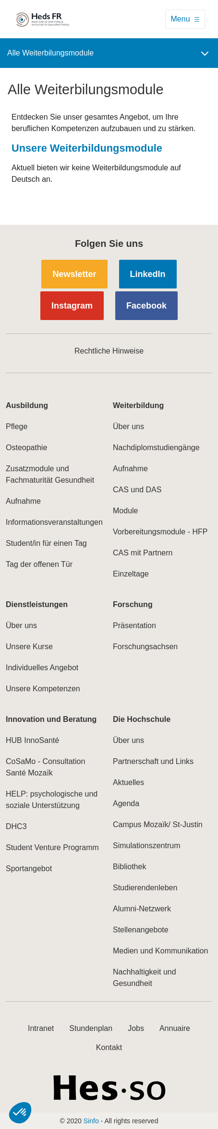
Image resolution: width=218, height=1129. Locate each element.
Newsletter (74, 274)
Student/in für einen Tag (46, 543)
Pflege (16, 426)
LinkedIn (148, 274)
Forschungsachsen (145, 646)
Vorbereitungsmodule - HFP (160, 532)
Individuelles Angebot (42, 668)
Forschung (133, 604)
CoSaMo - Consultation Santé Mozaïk (45, 767)
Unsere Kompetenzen (43, 689)
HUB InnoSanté (32, 740)
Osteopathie (26, 447)
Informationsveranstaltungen (54, 522)
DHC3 (16, 826)
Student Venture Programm (52, 847)
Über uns (128, 426)
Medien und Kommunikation (160, 951)
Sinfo (91, 1121)
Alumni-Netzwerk (142, 909)
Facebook (146, 305)
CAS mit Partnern (142, 553)
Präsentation (134, 625)
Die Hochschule (141, 719)
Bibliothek (129, 867)
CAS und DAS (137, 490)
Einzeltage (131, 574)
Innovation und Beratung (51, 719)
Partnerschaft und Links (153, 761)
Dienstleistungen (37, 604)
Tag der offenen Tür (39, 564)
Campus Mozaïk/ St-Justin (158, 824)
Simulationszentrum (147, 845)
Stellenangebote (141, 930)
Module (125, 511)
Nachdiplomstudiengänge (156, 447)
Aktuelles (128, 782)
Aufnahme (23, 501)
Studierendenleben (145, 888)
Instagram (72, 305)
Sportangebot (29, 868)
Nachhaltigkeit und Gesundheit (144, 977)
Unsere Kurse (29, 646)
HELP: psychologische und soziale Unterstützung (51, 799)
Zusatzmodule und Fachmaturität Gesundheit (50, 474)
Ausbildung (27, 405)
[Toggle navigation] (185, 19)
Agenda (126, 803)
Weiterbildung (138, 405)
